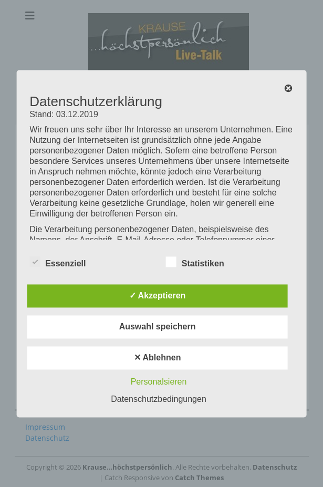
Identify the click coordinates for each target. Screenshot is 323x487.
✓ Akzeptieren (157, 295)
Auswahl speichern (157, 326)
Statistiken (195, 261)
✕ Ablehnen (157, 357)
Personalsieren (159, 381)
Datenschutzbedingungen (158, 399)
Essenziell (57, 261)
